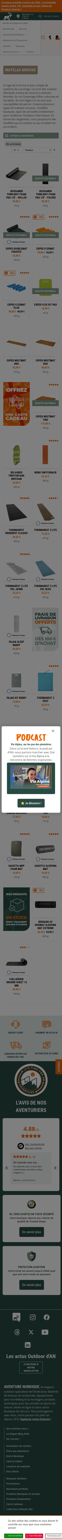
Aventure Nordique (21, 1386)
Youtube (45, 1332)
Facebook (46, 1317)
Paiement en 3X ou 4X (47, 1032)
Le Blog (17, 1317)
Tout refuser (34, 1536)
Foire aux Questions (17, 1451)
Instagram (32, 1317)
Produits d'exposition (18, 1499)
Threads (17, 1332)
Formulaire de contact (18, 1445)
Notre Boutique (15, 1456)
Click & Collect (14, 1461)
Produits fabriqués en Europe (23, 1493)
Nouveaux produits (17, 1488)
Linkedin (27, 1345)
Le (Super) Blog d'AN (17, 1433)
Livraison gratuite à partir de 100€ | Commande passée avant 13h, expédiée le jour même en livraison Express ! (28, 6)
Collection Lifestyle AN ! (19, 1509)
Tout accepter (13, 1536)
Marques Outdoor (16, 1478)
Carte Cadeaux (14, 1504)
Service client (15, 1032)
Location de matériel (18, 1466)
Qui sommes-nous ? (17, 1428)
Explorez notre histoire (35, 1419)
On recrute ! (13, 1438)
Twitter (31, 1332)
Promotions (13, 1483)
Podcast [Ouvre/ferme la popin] (58, 1066)
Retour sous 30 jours (46, 1053)
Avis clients (12, 1471)
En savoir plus (31, 1232)
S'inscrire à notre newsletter (31, 1367)
